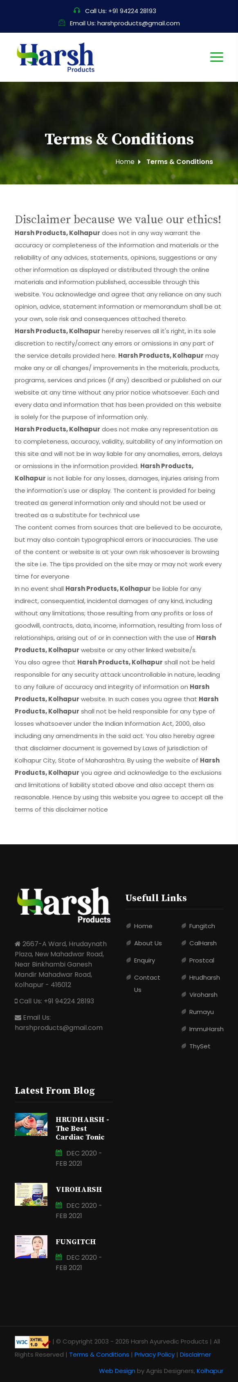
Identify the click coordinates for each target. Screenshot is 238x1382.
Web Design (117, 1370)
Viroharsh (203, 994)
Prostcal (201, 960)
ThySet (200, 1046)
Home (125, 161)
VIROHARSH (79, 1189)
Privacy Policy (155, 1354)
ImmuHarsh (206, 1029)
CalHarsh (203, 943)
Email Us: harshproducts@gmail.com (119, 23)
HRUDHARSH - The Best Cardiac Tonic (82, 1128)
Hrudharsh (204, 977)
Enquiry (144, 960)
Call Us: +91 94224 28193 (115, 11)
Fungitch (202, 926)
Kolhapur (210, 1370)
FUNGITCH (76, 1242)
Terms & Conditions (99, 1354)
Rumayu (201, 1011)
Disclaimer (195, 1354)
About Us (148, 943)
